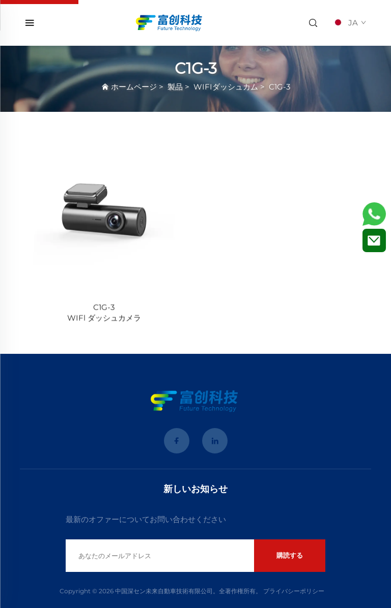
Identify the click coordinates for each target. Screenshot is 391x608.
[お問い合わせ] (374, 240)
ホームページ (134, 87)
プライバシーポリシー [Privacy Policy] (293, 591)
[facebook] (176, 440)
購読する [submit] (289, 555)
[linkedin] (215, 440)
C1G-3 (279, 87)
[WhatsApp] (374, 214)
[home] (170, 22)
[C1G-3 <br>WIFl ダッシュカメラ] (104, 211)
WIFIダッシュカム (225, 87)
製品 (175, 87)
